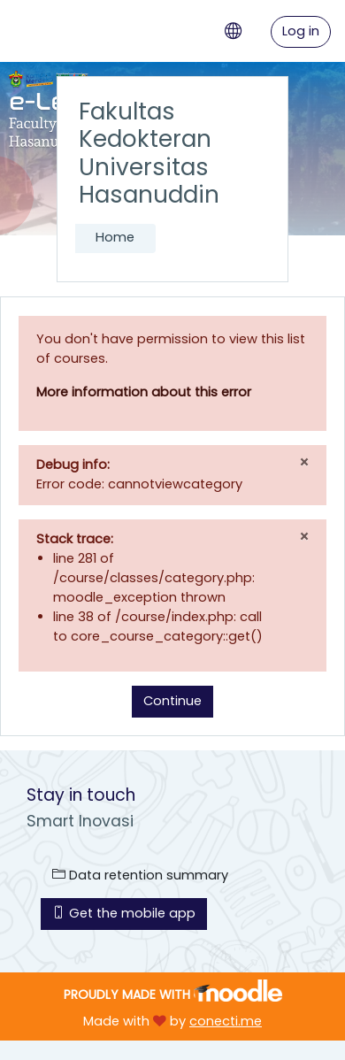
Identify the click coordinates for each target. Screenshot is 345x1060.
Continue (172, 701)
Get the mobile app (124, 913)
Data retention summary (140, 875)
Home (115, 237)
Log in (300, 31)
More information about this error (143, 392)
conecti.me (225, 1021)
